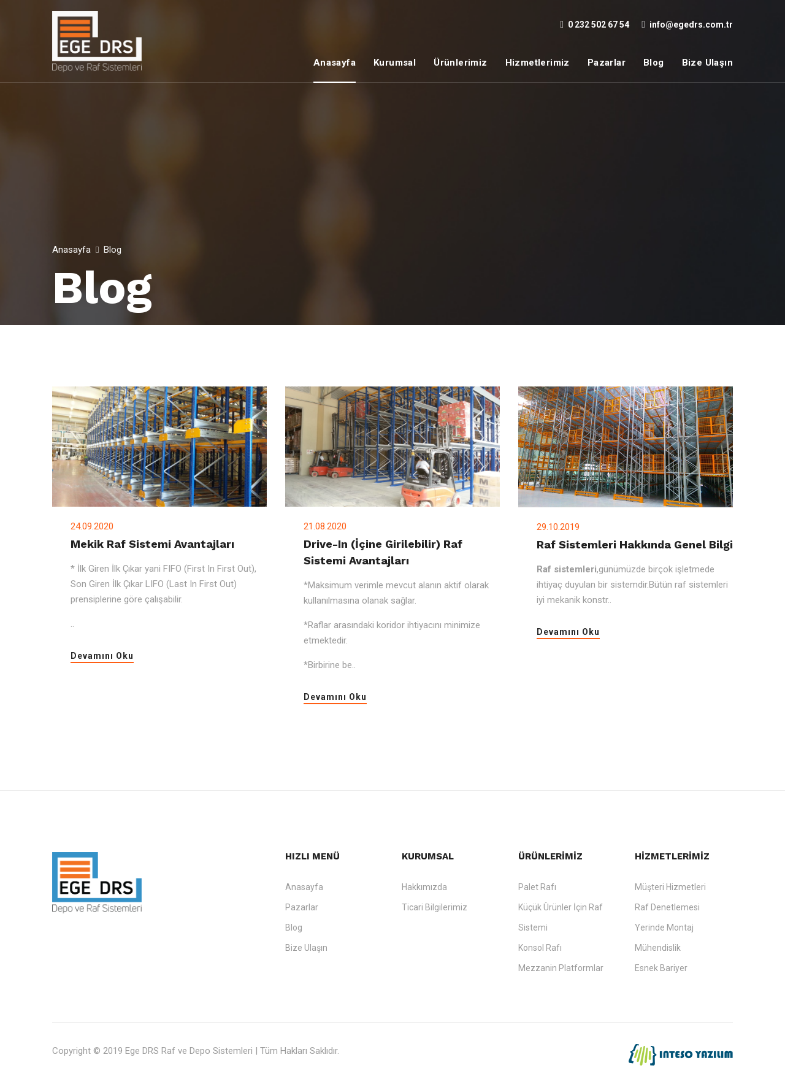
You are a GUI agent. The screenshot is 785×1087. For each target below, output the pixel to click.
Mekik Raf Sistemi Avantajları (152, 543)
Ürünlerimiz (460, 62)
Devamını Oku (102, 656)
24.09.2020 (92, 526)
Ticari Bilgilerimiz (434, 907)
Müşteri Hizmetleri (670, 887)
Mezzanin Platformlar (560, 968)
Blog (653, 62)
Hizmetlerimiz (537, 62)
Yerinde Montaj (664, 927)
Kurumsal (394, 62)
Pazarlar (607, 62)
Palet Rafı (537, 887)
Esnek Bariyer (661, 968)
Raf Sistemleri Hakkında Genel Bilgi (635, 544)
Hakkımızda (424, 887)
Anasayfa (334, 62)
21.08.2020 (325, 526)
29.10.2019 (558, 526)
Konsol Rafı (540, 948)
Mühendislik (658, 948)
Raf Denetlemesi (667, 907)
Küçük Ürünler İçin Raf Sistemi (560, 917)
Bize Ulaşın (707, 62)
